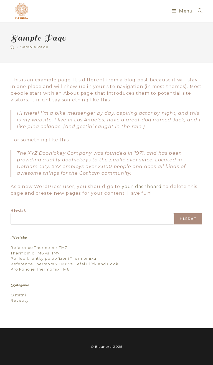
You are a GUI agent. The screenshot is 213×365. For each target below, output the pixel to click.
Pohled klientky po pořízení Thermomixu (53, 258)
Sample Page (34, 47)
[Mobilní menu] (183, 11)
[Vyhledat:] (198, 11)
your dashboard (142, 186)
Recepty (19, 300)
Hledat (18, 210)
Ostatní (18, 295)
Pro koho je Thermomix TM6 (40, 269)
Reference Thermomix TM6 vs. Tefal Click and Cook (64, 264)
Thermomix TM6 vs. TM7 (35, 253)
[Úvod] (12, 47)
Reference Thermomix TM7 (39, 247)
